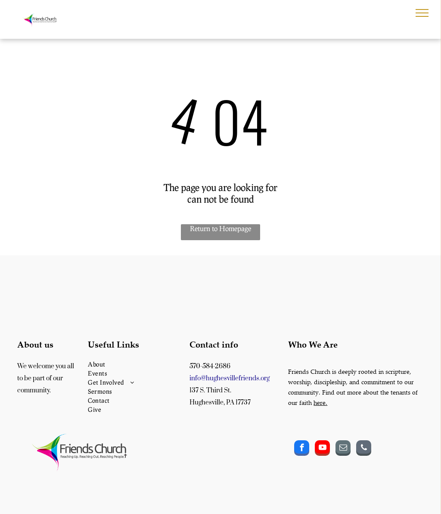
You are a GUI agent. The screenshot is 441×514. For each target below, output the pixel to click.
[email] (343, 449)
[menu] (422, 13)
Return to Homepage (220, 228)
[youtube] (322, 449)
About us (35, 344)
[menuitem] (135, 364)
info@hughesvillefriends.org (229, 378)
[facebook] (301, 449)
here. (320, 402)
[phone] (363, 449)
